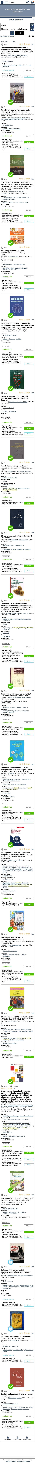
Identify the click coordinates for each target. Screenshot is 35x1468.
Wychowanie (27, 549)
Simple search (4, 36)
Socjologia (6, 1285)
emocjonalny (20, 788)
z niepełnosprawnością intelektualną (16, 1124)
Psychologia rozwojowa (22, 488)
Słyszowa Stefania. (10, 1346)
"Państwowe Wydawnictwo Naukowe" (19, 471)
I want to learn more (10, 1461)
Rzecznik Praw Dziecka (15, 860)
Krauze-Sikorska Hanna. (10, 951)
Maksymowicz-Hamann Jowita (17, 780)
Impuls (9, 1202)
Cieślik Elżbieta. (22, 707)
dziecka (12, 1127)
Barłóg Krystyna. (9, 197)
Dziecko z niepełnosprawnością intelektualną (16, 1123)
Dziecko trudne (13, 1407)
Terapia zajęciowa (16, 1409)
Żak (9, 331)
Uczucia (5, 887)
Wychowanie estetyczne (10, 1214)
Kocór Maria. (26, 1116)
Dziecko (13, 65)
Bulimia (12, 268)
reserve (29, 142)
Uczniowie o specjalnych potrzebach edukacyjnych (18, 1126)
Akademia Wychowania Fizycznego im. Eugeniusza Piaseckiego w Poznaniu (15, 118)
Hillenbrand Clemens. (9, 707)
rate (33, 44)
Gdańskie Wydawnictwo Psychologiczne (18, 613)
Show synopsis (5, 346)
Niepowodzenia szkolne (22, 203)
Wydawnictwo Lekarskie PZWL (17, 402)
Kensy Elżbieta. (23, 197)
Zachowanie (24, 711)
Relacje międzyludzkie (9, 1038)
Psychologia (6, 636)
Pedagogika (6, 549)
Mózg (4, 788)
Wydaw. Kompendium (14, 1398)
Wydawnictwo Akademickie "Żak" (18, 539)
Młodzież (19, 65)
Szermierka (16, 128)
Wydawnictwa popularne (10, 269)
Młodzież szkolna (18, 1350)
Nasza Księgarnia (13, 1340)
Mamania (11, 773)
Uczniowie (26, 1409)
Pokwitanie (12, 411)
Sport (4, 128)
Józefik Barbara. (8, 264)
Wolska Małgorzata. (19, 264)
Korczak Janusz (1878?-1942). (14, 866)
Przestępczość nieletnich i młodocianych (21, 1286)
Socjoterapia (6, 1409)
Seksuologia (6, 65)
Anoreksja (6, 268)
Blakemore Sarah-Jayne (12, 779)
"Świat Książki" (12, 1021)
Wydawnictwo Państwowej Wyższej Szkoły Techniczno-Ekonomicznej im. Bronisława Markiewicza (17, 1105)
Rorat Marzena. (9, 199)
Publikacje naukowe (14, 1119)
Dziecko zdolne (7, 1350)
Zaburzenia (6, 629)
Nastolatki (10, 788)
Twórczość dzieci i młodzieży (17, 954)
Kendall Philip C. (9, 619)
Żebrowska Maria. (10, 477)
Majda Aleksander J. (9, 61)
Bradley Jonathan (8, 1029)
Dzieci (13, 883)
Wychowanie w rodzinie (17, 1040)
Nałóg (31, 1407)
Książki (5, 481)
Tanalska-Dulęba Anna (22, 1031)
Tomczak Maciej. (8, 125)
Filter (13, 42)
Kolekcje (11, 36)
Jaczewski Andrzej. (10, 335)
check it (29, 76)
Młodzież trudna (23, 1407)
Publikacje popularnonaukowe (17, 784)
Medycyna (12, 339)
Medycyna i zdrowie (8, 796)
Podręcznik (6, 633)
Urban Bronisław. (8, 1281)
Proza (10, 875)
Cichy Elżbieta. (16, 866)
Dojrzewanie (6, 883)
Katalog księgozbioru (16, 19)
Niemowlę (25, 883)
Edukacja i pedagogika (9, 1136)
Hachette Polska (13, 256)
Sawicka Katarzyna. (10, 1403)
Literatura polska (8, 484)
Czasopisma (24, 1119)
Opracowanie (7, 793)
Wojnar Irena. (20, 545)
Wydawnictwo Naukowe (14, 945)
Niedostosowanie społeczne (24, 1285)
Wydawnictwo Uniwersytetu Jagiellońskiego (20, 1275)
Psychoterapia (7, 628)
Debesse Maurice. (8, 545)
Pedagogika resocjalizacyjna (11, 711)
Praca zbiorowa (7, 1132)
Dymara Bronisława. (10, 1208)
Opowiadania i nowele (9, 891)
